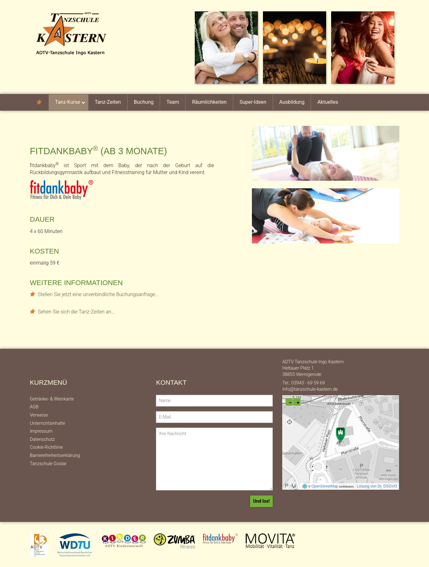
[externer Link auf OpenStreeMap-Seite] (304, 486)
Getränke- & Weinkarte (52, 399)
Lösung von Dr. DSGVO (377, 486)
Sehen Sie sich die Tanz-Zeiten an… (76, 312)
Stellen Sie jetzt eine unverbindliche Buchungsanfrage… (98, 294)
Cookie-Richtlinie (46, 447)
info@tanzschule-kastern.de (309, 389)
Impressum (41, 431)
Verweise (39, 415)
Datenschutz (42, 439)
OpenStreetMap (324, 486)
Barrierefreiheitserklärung (55, 455)
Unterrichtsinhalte (47, 423)
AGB (34, 407)
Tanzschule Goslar (48, 463)
